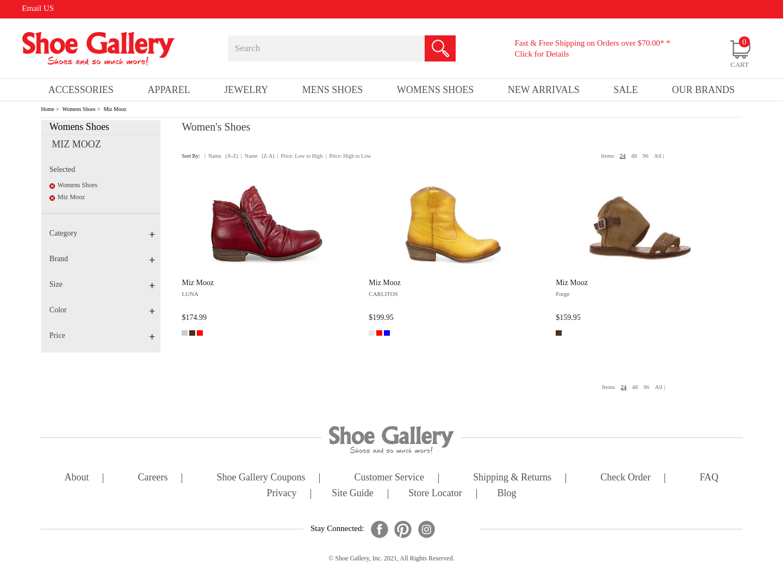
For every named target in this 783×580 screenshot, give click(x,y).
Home (47, 109)
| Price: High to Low (348, 156)
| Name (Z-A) (258, 156)
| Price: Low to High (299, 156)
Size (102, 284)
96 (646, 155)
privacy (282, 493)
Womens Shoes (79, 109)
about (77, 478)
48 (634, 155)
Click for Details (541, 54)
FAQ (709, 478)
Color (102, 310)
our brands (703, 89)
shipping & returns (512, 478)
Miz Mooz (114, 109)
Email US (38, 8)
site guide (353, 493)
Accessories (81, 89)
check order (625, 478)
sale (625, 89)
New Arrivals (544, 89)
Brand (102, 259)
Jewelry (246, 89)
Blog (506, 493)
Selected (62, 169)
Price (102, 335)
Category (102, 233)
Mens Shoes (332, 89)
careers (153, 478)
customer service (389, 478)
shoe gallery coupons (261, 478)
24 (623, 155)
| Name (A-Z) (221, 156)
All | (659, 155)
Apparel (168, 89)
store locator (435, 493)
